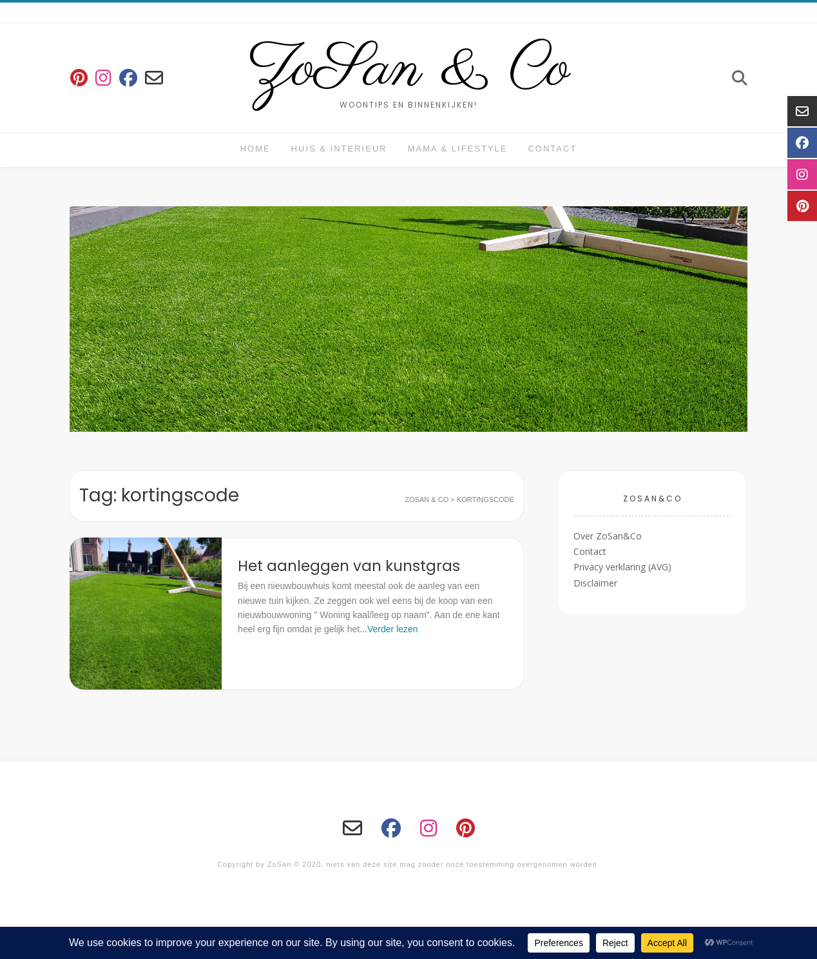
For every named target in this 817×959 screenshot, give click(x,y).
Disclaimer (595, 583)
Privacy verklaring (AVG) (622, 567)
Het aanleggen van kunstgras (349, 566)
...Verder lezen (389, 629)
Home (255, 148)
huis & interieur (339, 148)
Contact (552, 148)
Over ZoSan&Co (607, 536)
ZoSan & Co (409, 69)
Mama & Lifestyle (458, 148)
